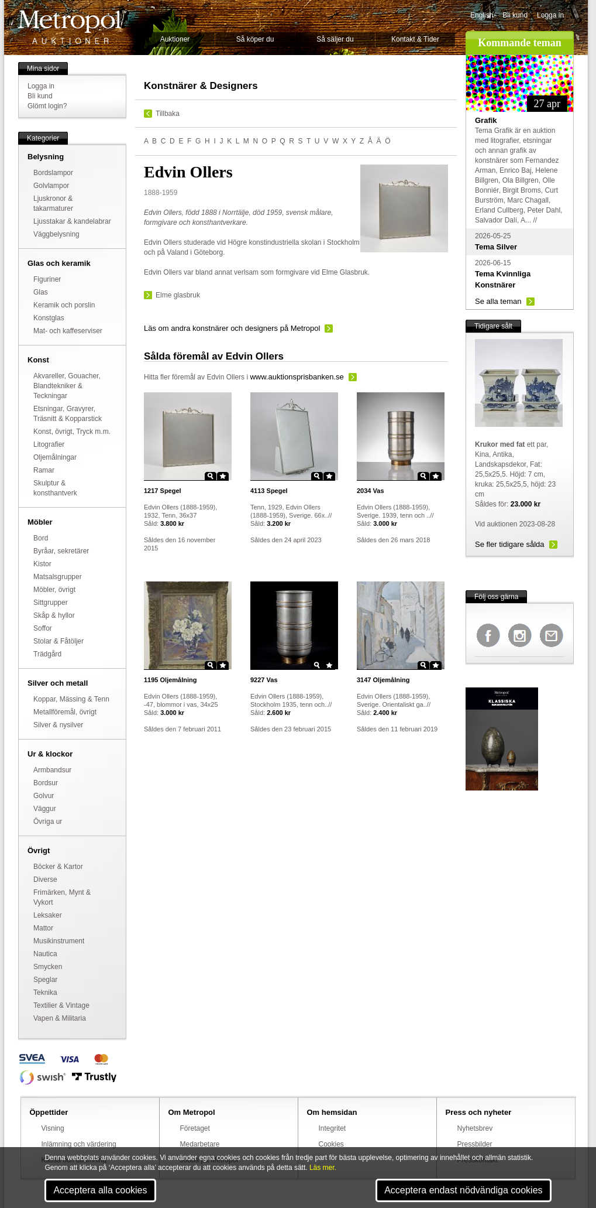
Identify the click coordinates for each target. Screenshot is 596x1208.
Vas (370, 490)
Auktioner (175, 39)
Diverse (45, 879)
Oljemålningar (55, 457)
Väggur (44, 809)
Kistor (42, 564)
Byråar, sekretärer (61, 551)
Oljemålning (170, 679)
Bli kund (515, 15)
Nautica (45, 954)
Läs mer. (322, 1167)
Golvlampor (51, 186)
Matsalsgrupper (57, 577)
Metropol (72, 27)
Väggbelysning (56, 234)
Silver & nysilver (58, 725)
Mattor (43, 928)
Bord (40, 538)
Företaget (195, 1128)
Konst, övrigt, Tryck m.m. (72, 431)
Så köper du (255, 39)
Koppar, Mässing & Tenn (71, 699)
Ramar (43, 470)
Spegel (162, 490)
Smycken (47, 967)
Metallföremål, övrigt (65, 712)
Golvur (43, 796)
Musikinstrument (58, 941)
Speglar (45, 980)
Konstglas (48, 318)
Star (223, 476)
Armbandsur (52, 770)
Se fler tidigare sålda (510, 544)
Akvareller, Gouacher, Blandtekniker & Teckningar (67, 386)
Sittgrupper (50, 602)
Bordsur (45, 783)
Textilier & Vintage (61, 1005)
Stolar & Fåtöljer (58, 641)
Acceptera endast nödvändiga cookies (463, 1190)
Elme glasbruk (178, 295)
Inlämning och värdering (79, 1144)
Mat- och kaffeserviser (67, 331)
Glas (40, 292)
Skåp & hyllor (54, 615)
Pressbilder (474, 1144)
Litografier (48, 444)
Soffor (42, 628)
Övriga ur (47, 821)
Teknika (45, 992)
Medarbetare (200, 1144)
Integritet (332, 1128)
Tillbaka (168, 113)
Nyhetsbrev (475, 1128)
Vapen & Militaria (59, 1018)
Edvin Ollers (225, 377)
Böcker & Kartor (58, 867)
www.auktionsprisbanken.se (296, 376)
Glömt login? (47, 106)
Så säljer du (334, 39)
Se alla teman (498, 301)
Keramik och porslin (64, 305)
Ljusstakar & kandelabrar (72, 221)
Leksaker (47, 915)
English (481, 15)
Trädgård (47, 654)
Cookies (331, 1144)
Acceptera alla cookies (100, 1190)
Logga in (550, 15)
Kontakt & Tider (415, 39)
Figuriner (47, 279)
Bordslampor (53, 173)
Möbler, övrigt (54, 590)
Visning (53, 1128)
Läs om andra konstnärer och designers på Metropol (232, 328)
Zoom (210, 476)
